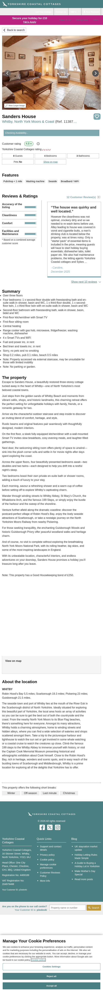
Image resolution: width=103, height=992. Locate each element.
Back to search (16, 30)
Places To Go (65, 20)
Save (97, 116)
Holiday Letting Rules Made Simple (86, 856)
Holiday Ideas (82, 20)
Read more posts (84, 879)
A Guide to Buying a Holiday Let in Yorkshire (87, 865)
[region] (51, 963)
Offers (95, 20)
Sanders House (19, 116)
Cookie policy (47, 859)
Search (95, 907)
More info (45, 880)
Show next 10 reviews (84, 281)
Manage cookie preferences (48, 866)
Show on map (50, 162)
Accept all (51, 986)
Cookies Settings (51, 966)
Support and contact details (50, 848)
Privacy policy (47, 854)
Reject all (51, 976)
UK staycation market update (86, 848)
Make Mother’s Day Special (85, 873)
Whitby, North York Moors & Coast (40, 121)
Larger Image (15, 106)
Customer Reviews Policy (50, 874)
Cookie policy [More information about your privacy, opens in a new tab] (38, 960)
